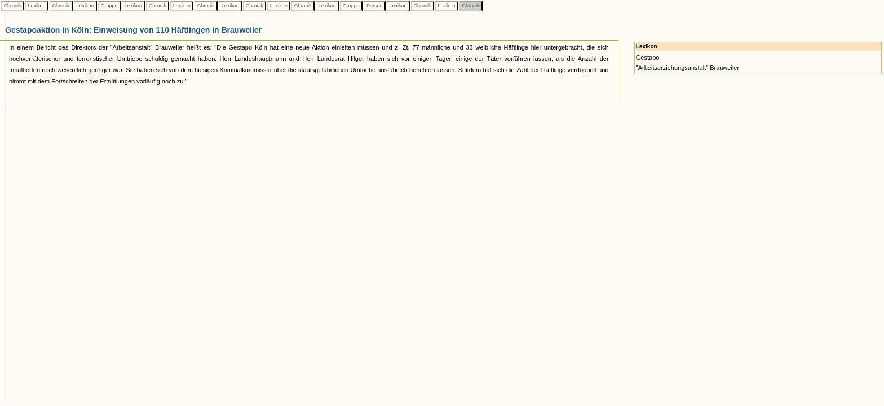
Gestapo (648, 57)
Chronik (12, 5)
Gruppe (109, 5)
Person (374, 5)
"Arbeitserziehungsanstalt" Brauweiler (687, 67)
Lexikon (36, 5)
